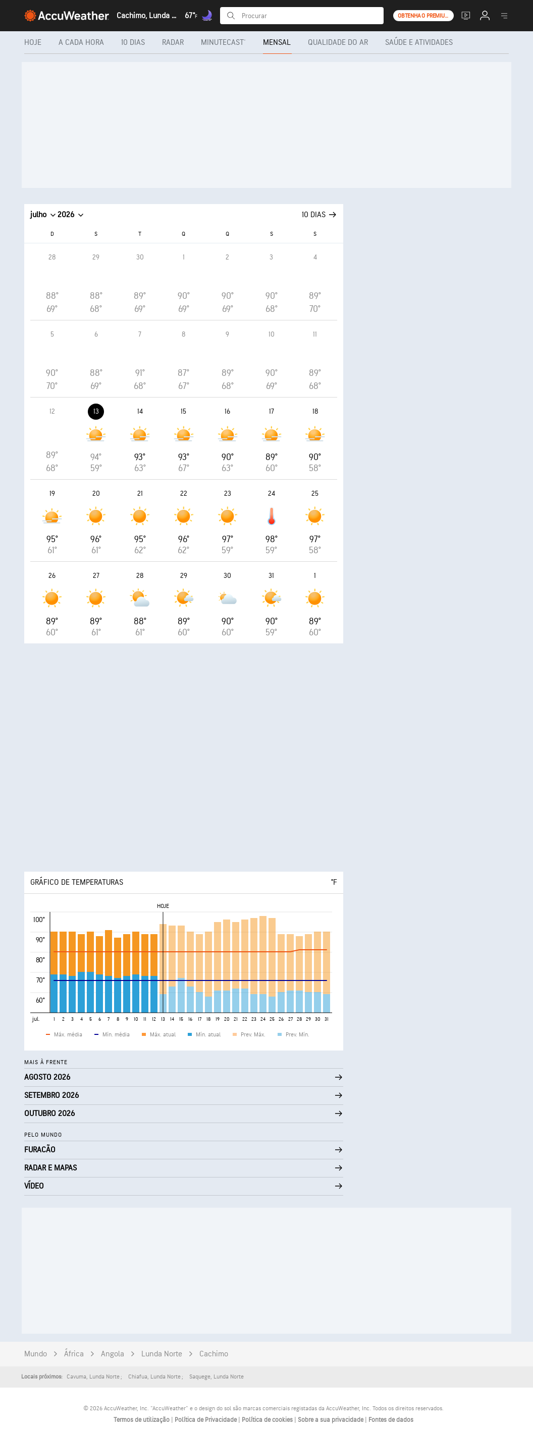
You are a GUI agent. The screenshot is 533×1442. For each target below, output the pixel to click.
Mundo (35, 1354)
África (74, 1354)
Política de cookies (268, 1420)
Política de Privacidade (206, 1420)
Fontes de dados (390, 1420)
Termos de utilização (142, 1420)
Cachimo (213, 1354)
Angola (112, 1354)
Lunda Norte (161, 1354)
